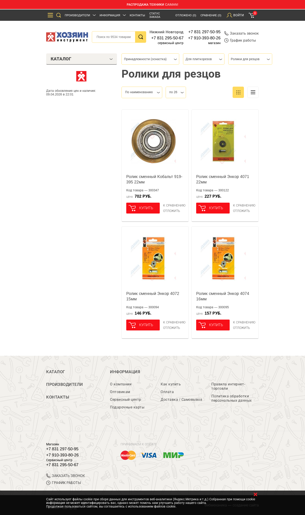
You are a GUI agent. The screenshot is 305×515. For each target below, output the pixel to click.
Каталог (55, 372)
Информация (110, 15)
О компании (120, 384)
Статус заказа (154, 15)
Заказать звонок (241, 33)
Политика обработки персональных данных (231, 398)
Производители (77, 15)
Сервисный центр (125, 399)
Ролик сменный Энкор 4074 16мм (222, 296)
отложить (171, 211)
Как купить (171, 384)
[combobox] (150, 59)
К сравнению (174, 205)
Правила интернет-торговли (228, 386)
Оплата (167, 392)
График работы (240, 40)
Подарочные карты (127, 407)
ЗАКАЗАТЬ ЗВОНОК (65, 476)
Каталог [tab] (82, 58)
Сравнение (210, 15)
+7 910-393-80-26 (204, 38)
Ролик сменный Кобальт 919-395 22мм (154, 179)
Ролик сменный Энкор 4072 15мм (152, 296)
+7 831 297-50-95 (204, 32)
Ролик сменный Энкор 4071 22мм (222, 179)
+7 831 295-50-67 (167, 38)
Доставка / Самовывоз (181, 399)
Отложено (185, 15)
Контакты (137, 15)
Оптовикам (120, 392)
